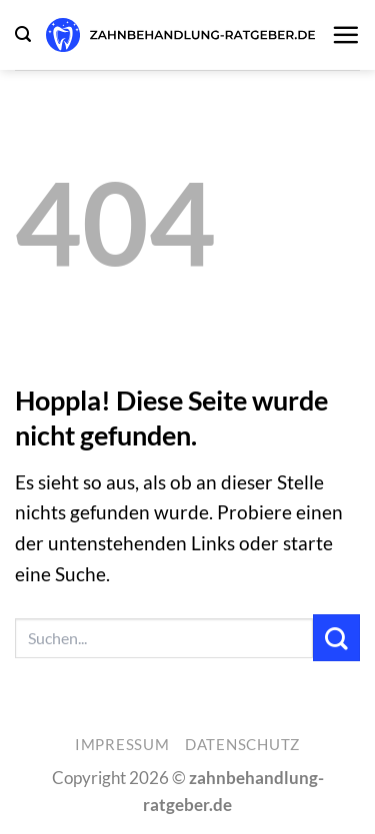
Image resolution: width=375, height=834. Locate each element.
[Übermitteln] (336, 637)
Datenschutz (242, 744)
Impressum (122, 744)
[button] (23, 34)
